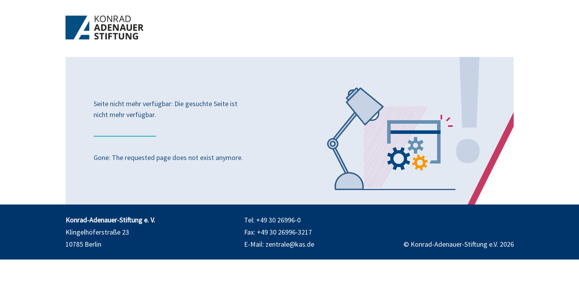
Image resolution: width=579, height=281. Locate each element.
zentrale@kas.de (290, 244)
